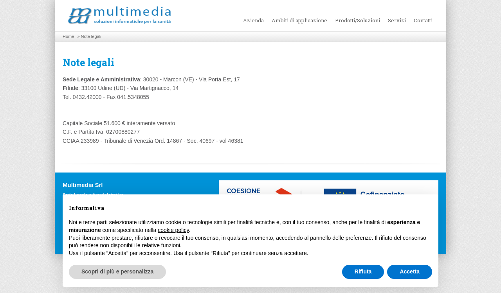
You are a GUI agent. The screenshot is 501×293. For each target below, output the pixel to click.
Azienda (253, 20)
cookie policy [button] (173, 230)
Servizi (397, 20)
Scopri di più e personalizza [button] (117, 271)
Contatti (423, 20)
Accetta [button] (410, 271)
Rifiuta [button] (363, 271)
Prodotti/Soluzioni (357, 20)
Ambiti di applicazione (299, 20)
